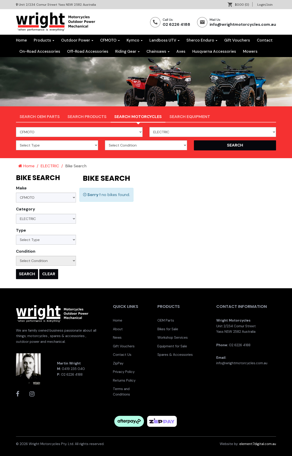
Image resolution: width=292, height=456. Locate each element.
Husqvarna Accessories (214, 51)
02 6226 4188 (176, 24)
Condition (25, 251)
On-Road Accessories (39, 51)
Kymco (135, 40)
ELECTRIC (50, 166)
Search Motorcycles (138, 116)
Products (44, 40)
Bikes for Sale (167, 329)
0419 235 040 (73, 369)
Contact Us (122, 354)
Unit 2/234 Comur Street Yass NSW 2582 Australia (57, 5)
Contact (265, 40)
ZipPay (118, 363)
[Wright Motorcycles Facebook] (17, 394)
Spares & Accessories (175, 354)
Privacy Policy (124, 372)
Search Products (87, 116)
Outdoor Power (77, 40)
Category (25, 209)
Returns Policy (124, 380)
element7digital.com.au (257, 444)
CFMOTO (110, 40)
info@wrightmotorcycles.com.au (243, 24)
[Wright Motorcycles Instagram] (31, 394)
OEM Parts (165, 320)
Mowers (250, 51)
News (117, 337)
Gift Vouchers (237, 40)
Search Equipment (189, 116)
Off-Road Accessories (87, 51)
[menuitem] (240, 4)
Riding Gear (127, 51)
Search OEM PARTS (40, 116)
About (118, 329)
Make (21, 188)
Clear (48, 274)
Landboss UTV (164, 40)
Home (21, 40)
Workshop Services (172, 337)
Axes (180, 51)
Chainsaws (157, 51)
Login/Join (265, 5)
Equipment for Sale (172, 346)
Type (21, 230)
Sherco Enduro (201, 40)
